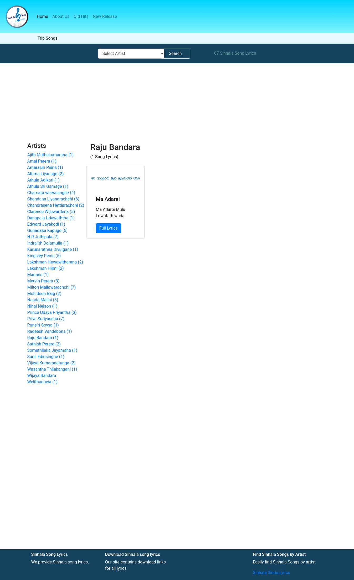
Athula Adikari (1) (43, 180)
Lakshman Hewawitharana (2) (55, 262)
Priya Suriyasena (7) (46, 318)
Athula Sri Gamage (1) (47, 186)
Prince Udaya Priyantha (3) (52, 312)
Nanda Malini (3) (42, 299)
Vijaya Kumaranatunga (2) (51, 362)
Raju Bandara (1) (42, 337)
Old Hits (81, 16)
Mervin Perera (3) (43, 280)
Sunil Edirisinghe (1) (45, 356)
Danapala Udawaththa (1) (51, 217)
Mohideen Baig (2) (44, 293)
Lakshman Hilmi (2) (45, 268)
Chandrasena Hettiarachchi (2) (55, 205)
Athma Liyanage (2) (45, 173)
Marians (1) (38, 274)
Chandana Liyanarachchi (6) (53, 198)
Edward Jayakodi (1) (46, 224)
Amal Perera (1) (42, 161)
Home (43, 16)
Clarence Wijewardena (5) (51, 211)
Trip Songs (48, 38)
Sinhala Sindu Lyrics (271, 572)
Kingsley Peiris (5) (44, 255)
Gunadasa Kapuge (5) (47, 230)
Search (175, 53)
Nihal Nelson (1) (42, 306)
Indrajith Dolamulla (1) (48, 243)
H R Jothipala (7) (43, 236)
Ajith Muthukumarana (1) (50, 154)
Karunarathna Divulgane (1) (52, 249)
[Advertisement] (177, 102)
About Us (60, 16)
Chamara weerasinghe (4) (51, 192)
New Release (105, 16)
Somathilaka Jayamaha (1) (52, 350)
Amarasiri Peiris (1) (45, 167)
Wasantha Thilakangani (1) (52, 369)
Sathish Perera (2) (44, 343)
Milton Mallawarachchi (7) (51, 287)
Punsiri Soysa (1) (43, 325)
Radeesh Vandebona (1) (49, 331)
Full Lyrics (108, 228)
